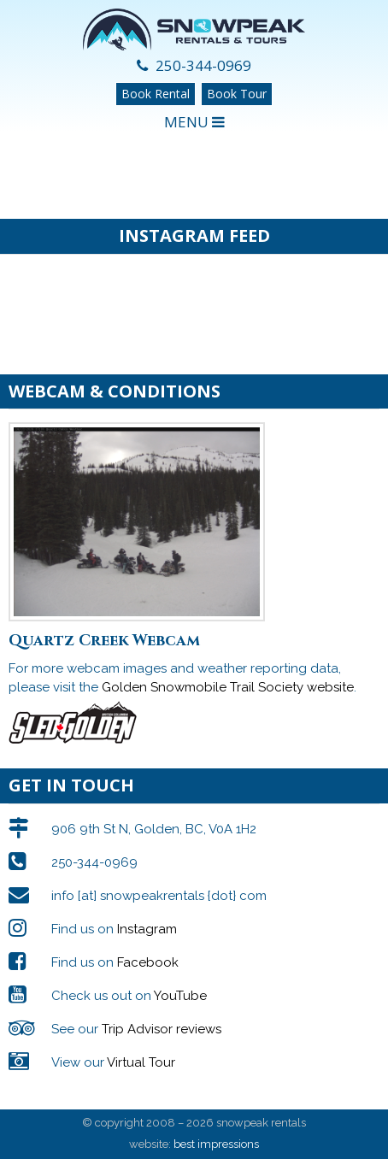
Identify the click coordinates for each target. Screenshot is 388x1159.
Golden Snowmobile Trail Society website (228, 687)
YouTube (180, 995)
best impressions (216, 1144)
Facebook (148, 962)
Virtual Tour (141, 1062)
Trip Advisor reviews (161, 1029)
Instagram (147, 929)
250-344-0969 (194, 65)
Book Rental (155, 93)
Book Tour (237, 93)
